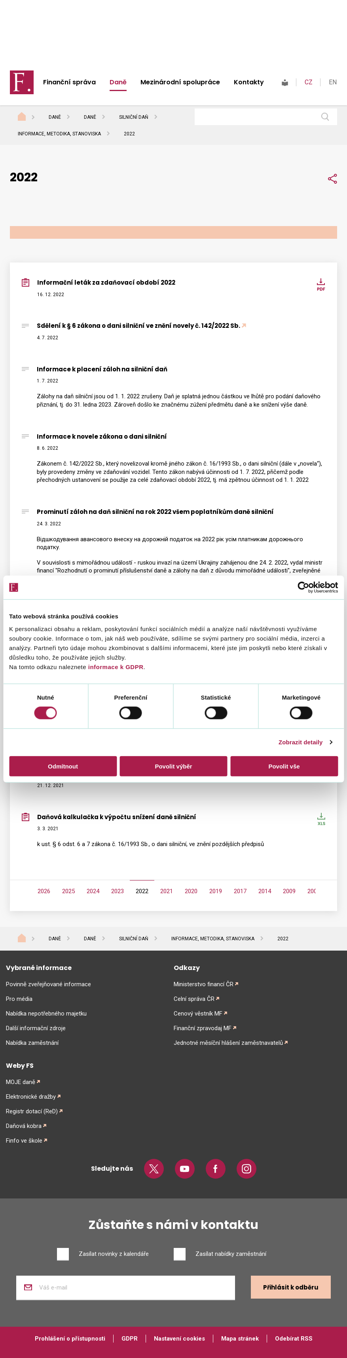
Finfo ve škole (24, 1140)
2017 (240, 891)
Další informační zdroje (36, 1028)
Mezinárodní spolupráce (180, 82)
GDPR (129, 1338)
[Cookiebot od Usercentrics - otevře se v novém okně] (303, 587)
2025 (68, 891)
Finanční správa (69, 82)
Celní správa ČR (194, 998)
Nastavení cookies (179, 1338)
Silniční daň (133, 117)
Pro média (19, 998)
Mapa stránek (240, 1338)
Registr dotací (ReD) (32, 1111)
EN (333, 82)
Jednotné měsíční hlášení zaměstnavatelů (228, 1042)
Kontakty (249, 82)
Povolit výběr (173, 766)
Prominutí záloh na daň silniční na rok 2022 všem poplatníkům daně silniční (155, 512)
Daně (118, 82)
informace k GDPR (114, 666)
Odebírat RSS (294, 1338)
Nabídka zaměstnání (32, 1042)
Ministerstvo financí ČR (203, 984)
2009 (289, 891)
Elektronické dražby (31, 1096)
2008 (313, 891)
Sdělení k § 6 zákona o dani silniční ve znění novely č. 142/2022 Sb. (138, 325)
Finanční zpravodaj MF (202, 1028)
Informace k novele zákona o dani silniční (102, 436)
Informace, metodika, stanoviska (59, 134)
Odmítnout (63, 766)
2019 (215, 891)
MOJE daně (20, 1082)
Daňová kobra (24, 1126)
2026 (44, 891)
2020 (191, 891)
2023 (117, 891)
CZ (309, 82)
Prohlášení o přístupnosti (70, 1338)
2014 (264, 891)
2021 (166, 891)
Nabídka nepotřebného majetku (46, 1013)
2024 (93, 891)
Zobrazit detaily (301, 742)
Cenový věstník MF (198, 1013)
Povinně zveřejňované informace (48, 984)
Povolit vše (284, 766)
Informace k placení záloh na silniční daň (102, 369)
